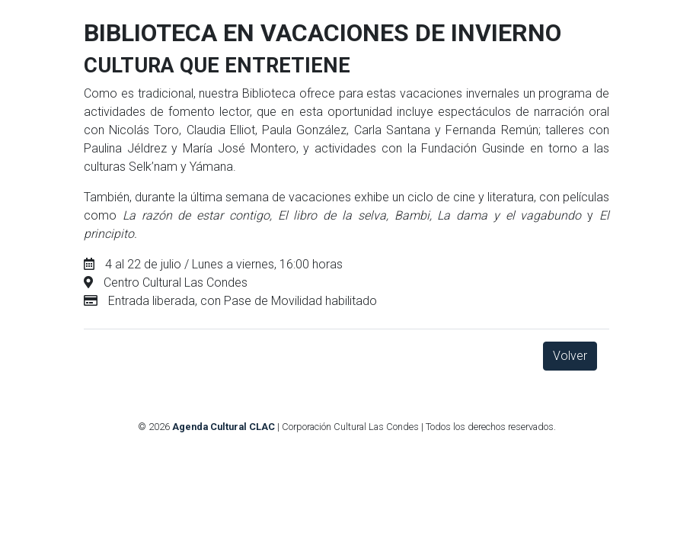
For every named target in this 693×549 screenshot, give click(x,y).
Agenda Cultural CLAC (223, 426)
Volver (570, 355)
